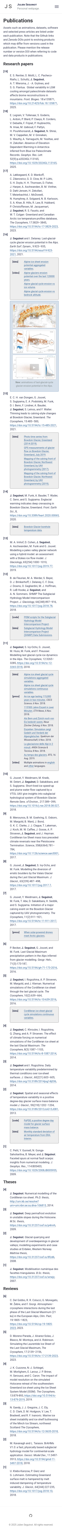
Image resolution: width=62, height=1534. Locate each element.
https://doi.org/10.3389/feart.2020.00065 (34, 515)
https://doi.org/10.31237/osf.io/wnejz (32, 1277)
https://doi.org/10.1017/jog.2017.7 (30, 885)
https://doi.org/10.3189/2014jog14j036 (33, 1081)
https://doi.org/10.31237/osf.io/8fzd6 (32, 1257)
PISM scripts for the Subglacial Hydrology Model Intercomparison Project (40, 621)
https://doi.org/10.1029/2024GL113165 (33, 162)
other (31, 766)
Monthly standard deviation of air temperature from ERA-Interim (39, 1135)
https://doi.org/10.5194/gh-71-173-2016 (33, 967)
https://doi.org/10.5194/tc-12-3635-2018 (34, 1431)
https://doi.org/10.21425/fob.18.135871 (33, 103)
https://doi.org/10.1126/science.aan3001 (34, 853)
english (51, 762)
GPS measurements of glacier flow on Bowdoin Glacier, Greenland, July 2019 (39, 451)
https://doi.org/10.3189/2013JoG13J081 (34, 1109)
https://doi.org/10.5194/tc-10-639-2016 (33, 999)
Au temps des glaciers (35, 755)
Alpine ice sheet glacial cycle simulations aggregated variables (38, 678)
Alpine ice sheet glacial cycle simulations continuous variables (38, 689)
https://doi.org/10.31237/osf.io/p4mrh (32, 1225)
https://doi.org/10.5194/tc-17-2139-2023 (34, 1355)
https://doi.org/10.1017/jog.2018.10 (31, 1491)
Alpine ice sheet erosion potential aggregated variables (36, 265)
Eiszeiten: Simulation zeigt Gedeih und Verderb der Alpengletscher (37, 733)
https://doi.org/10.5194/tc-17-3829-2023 (34, 226)
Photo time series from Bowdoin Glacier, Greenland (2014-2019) (38, 440)
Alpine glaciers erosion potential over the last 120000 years (39, 276)
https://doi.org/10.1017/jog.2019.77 (31, 566)
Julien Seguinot (27, 4)
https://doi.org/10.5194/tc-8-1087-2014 (33, 1053)
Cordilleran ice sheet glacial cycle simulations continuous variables (39, 1014)
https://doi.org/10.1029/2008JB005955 (33, 1170)
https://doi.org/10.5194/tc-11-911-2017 (33, 921)
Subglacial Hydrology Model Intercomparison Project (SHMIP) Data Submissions (38, 631)
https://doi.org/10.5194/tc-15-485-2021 (33, 425)
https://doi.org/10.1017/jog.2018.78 (31, 605)
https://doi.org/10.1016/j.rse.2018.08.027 (34, 805)
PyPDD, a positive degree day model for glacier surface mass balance (39, 1124)
